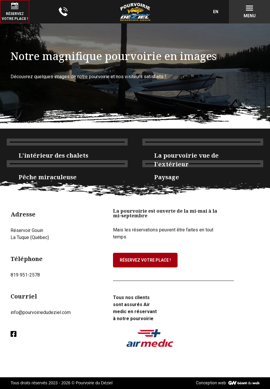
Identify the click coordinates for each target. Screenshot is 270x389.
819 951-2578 (25, 275)
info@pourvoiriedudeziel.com (41, 312)
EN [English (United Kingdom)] (215, 11)
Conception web (211, 383)
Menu (250, 15)
